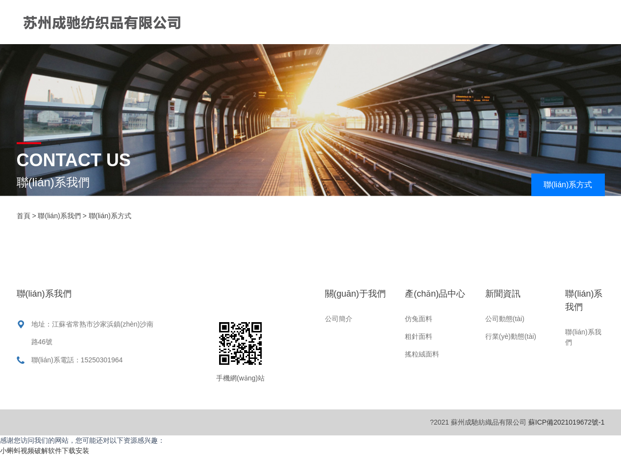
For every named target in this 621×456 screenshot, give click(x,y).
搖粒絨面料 (422, 354)
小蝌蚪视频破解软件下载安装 (44, 451)
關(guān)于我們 (359, 22)
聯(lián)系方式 (568, 184)
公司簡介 (338, 319)
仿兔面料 (418, 319)
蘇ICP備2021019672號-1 (566, 422)
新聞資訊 (511, 22)
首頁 (296, 22)
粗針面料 (418, 336)
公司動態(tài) (504, 319)
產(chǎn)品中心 (441, 22)
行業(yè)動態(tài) (510, 336)
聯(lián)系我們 (313, 66)
